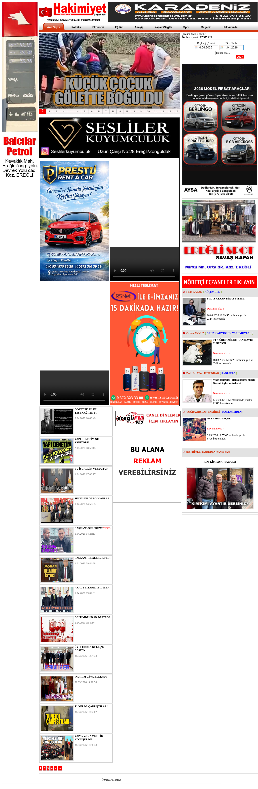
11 (155, 111)
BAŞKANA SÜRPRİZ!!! (89, 528)
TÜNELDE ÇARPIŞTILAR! (91, 706)
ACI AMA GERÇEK (219, 418)
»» (60, 768)
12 (162, 111)
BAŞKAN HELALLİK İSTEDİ (93, 557)
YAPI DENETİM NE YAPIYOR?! (87, 440)
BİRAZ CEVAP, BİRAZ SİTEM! (226, 298)
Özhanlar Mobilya (111, 779)
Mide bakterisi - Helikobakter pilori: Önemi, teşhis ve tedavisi (234, 381)
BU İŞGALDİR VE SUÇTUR (91, 468)
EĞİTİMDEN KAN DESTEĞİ (92, 617)
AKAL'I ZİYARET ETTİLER (92, 587)
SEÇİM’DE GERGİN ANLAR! (93, 498)
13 (169, 111)
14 (176, 111)
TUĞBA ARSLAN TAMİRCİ (203, 411)
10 (148, 111)
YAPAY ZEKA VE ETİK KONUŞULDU (89, 738)
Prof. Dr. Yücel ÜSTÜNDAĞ (202, 373)
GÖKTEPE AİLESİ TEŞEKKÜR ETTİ (86, 411)
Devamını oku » (215, 308)
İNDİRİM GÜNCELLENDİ (91, 676)
